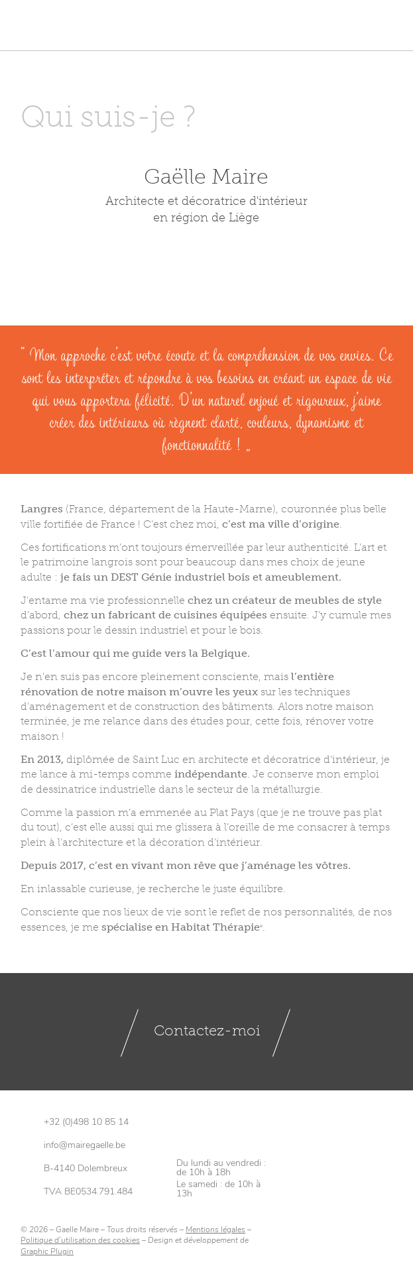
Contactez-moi (207, 1032)
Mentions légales (215, 1231)
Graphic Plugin (47, 1253)
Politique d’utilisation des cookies (80, 1242)
